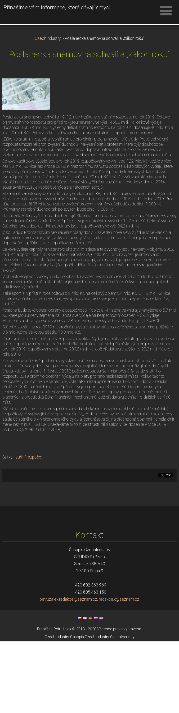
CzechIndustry (48, 110)
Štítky (7, 529)
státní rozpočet (29, 529)
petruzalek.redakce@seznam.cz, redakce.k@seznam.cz (89, 671)
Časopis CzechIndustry (89, 709)
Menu (166, 11)
